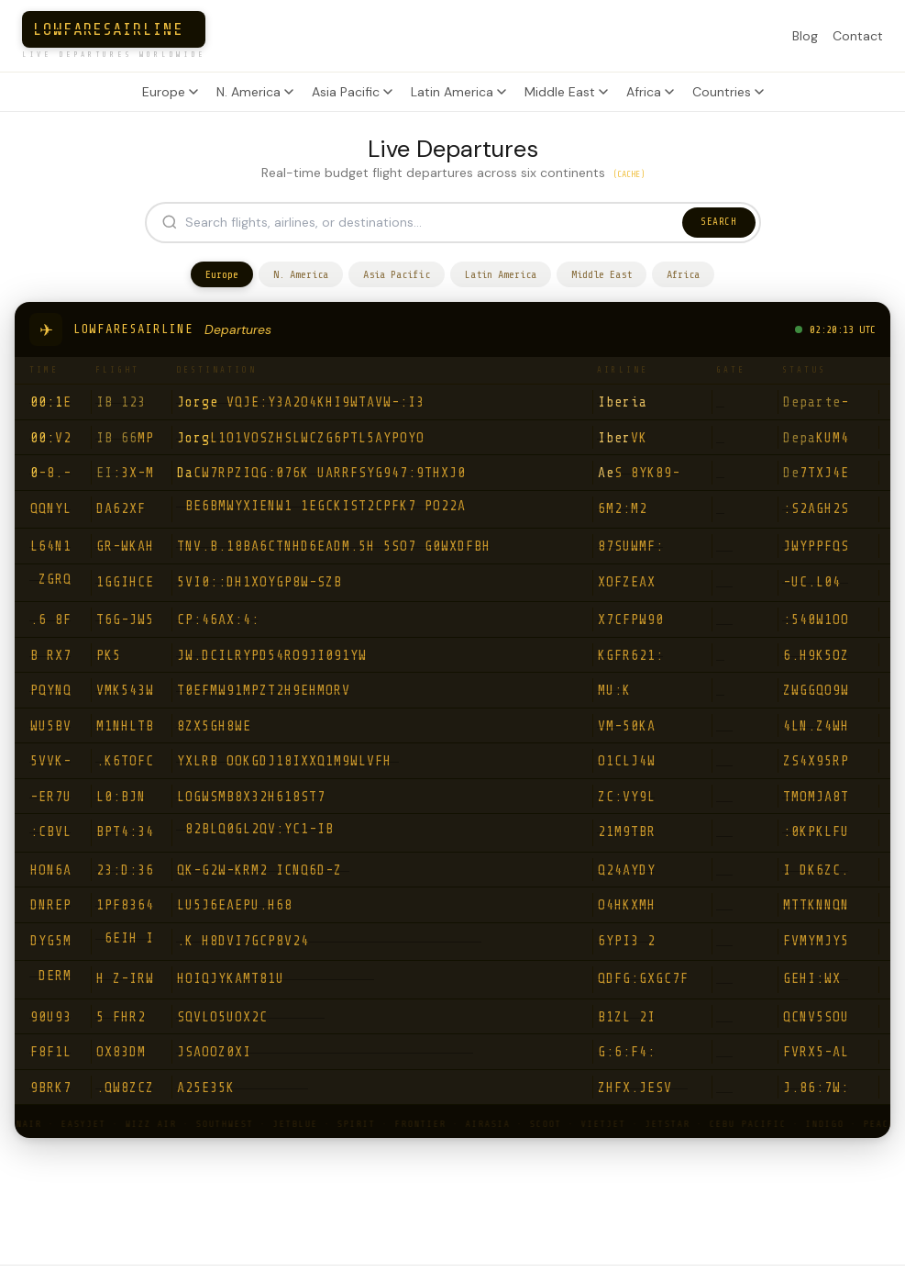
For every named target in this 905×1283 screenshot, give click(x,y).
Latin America (458, 92)
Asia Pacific (352, 92)
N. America (254, 92)
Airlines (365, 1261)
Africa (650, 92)
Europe (170, 92)
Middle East (566, 92)
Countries (728, 92)
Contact (858, 36)
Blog (805, 36)
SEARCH (718, 222)
